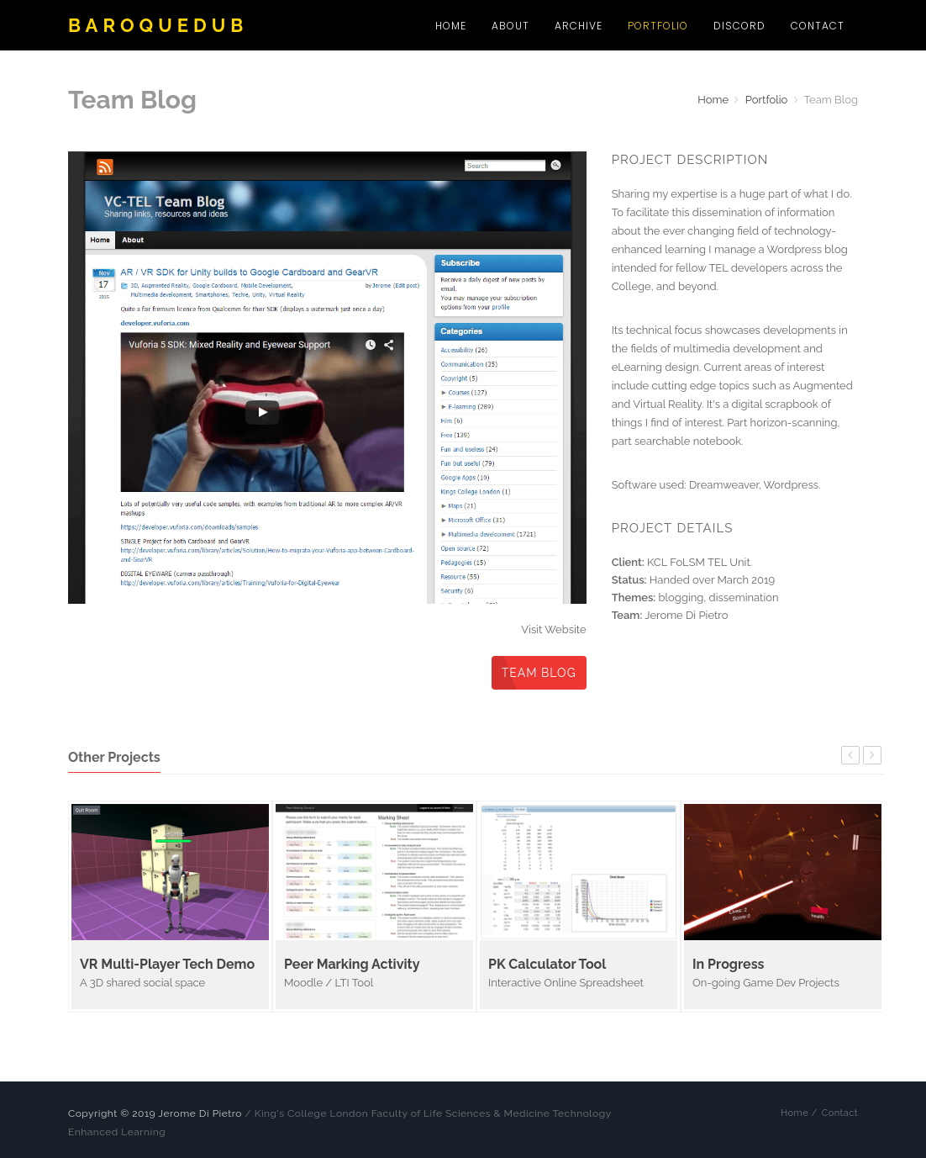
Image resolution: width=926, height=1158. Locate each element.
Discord (739, 26)
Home (450, 26)
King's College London (311, 1113)
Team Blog (539, 672)
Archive (578, 26)
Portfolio (658, 26)
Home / (799, 1113)
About (510, 26)
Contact (817, 26)
